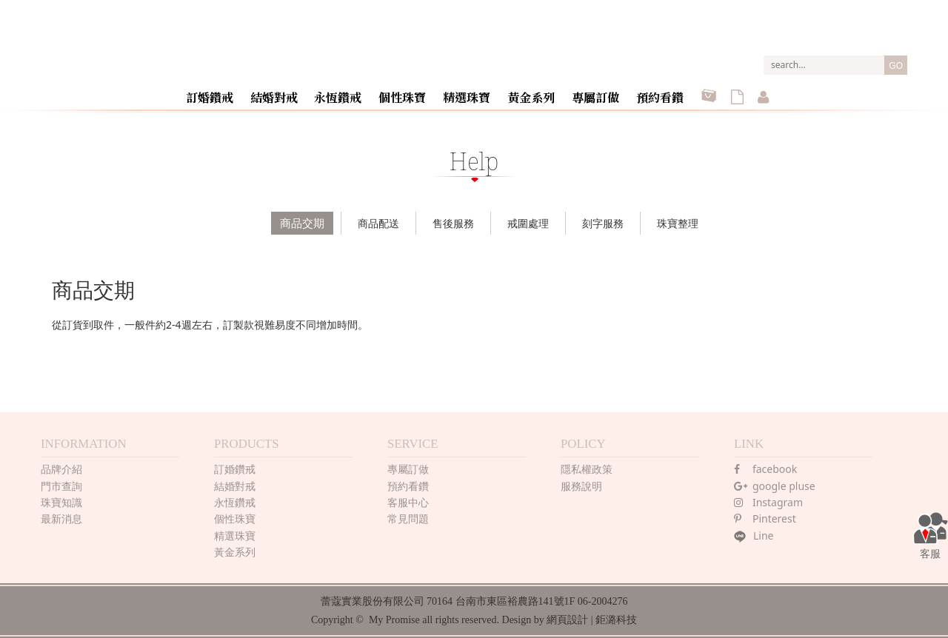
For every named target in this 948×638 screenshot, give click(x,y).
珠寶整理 (677, 223)
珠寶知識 (61, 502)
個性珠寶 (410, 91)
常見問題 (408, 518)
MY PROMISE (474, 43)
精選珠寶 (472, 91)
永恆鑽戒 (348, 91)
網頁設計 (567, 619)
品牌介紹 (61, 469)
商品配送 (378, 223)
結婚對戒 (286, 91)
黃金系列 (534, 91)
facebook (765, 469)
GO (896, 66)
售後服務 (453, 223)
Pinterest (765, 518)
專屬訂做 (597, 91)
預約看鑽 (659, 91)
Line (754, 535)
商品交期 (302, 222)
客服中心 (408, 502)
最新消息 (61, 518)
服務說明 (581, 486)
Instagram (768, 502)
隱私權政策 (586, 469)
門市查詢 (61, 486)
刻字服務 (603, 223)
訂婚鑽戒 (223, 91)
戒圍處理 (528, 223)
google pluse (774, 486)
